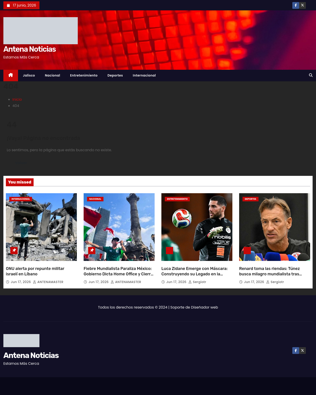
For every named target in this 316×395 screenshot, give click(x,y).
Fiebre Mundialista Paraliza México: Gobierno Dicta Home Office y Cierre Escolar (118, 274)
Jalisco (29, 75)
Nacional (52, 75)
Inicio (17, 99)
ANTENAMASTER (48, 282)
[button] (311, 75)
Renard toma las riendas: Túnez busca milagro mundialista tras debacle (269, 274)
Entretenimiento (84, 75)
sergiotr (197, 282)
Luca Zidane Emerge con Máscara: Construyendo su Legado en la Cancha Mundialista (194, 274)
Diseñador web (204, 307)
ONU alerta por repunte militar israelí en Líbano (35, 271)
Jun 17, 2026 (21, 282)
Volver (21, 162)
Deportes (115, 75)
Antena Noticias (29, 49)
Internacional (144, 75)
